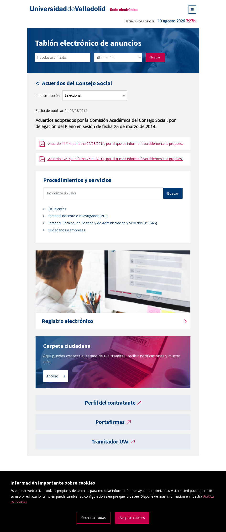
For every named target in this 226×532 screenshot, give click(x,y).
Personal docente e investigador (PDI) (77, 216)
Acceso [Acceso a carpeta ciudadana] (52, 376)
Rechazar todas (93, 517)
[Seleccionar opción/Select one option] (118, 57)
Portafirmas (110, 422)
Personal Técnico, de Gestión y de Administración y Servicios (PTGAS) (102, 223)
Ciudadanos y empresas (66, 230)
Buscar (155, 57)
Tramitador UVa (110, 441)
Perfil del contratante (110, 402)
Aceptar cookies (132, 517)
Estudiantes (56, 209)
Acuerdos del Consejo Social (77, 83)
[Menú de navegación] (192, 9)
